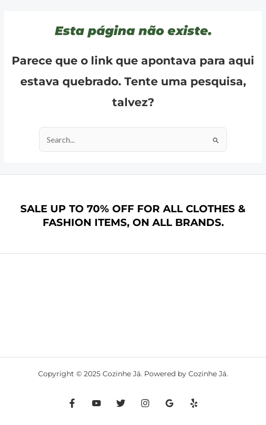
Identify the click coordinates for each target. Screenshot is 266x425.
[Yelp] (193, 403)
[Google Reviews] (169, 403)
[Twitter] (120, 403)
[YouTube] (96, 403)
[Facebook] (72, 403)
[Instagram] (145, 403)
